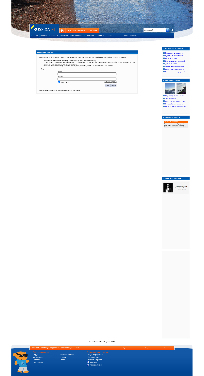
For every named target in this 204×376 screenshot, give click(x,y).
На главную (62, 30)
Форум (35, 355)
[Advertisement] (176, 294)
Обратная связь (93, 357)
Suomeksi (92, 362)
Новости (36, 360)
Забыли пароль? (111, 82)
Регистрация (133, 35)
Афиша (93, 30)
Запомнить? (63, 82)
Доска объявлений (76, 30)
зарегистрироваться (50, 90)
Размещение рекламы (95, 360)
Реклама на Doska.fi (172, 117)
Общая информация (95, 355)
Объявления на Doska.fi (173, 49)
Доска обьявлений (67, 355)
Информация (38, 357)
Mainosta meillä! (94, 365)
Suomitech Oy (65, 348)
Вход (126, 35)
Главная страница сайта (44, 28)
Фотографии (38, 362)
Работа (63, 360)
